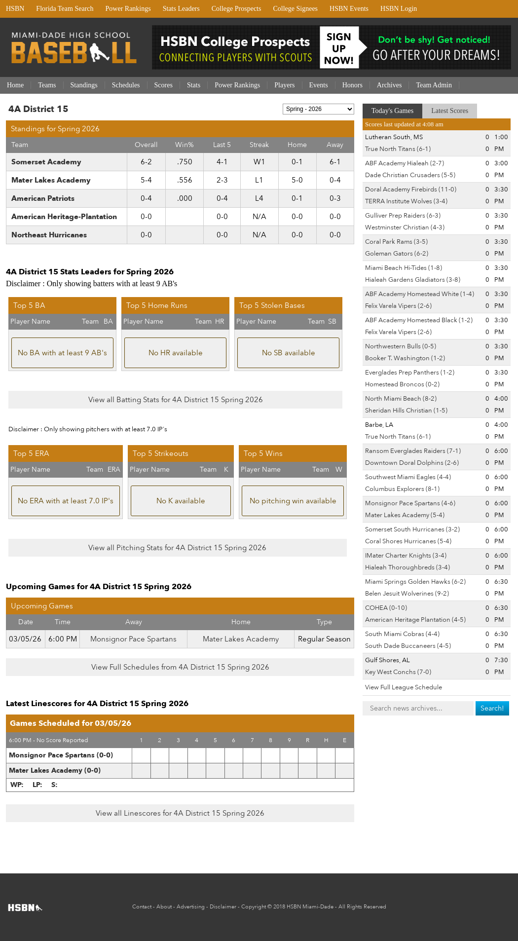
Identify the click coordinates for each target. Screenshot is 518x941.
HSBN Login (398, 8)
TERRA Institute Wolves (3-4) (406, 201)
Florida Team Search (64, 8)
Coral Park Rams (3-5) (396, 241)
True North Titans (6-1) (398, 149)
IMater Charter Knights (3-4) (405, 555)
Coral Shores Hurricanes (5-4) (408, 541)
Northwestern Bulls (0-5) (400, 346)
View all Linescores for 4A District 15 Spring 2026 (180, 813)
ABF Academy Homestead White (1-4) (419, 294)
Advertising (191, 906)
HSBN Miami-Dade (310, 906)
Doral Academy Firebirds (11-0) (410, 189)
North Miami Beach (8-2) (401, 398)
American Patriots (42, 198)
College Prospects (236, 8)
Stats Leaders (181, 8)
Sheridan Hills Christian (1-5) (406, 410)
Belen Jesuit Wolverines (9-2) (407, 593)
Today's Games (392, 110)
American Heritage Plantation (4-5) (415, 619)
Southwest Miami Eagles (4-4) (408, 477)
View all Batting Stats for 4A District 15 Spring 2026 (175, 400)
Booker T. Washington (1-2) (405, 358)
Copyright (253, 906)
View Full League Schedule (403, 687)
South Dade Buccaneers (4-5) (408, 645)
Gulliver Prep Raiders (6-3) (403, 215)
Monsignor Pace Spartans (133, 639)
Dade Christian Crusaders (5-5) (410, 175)
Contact (141, 906)
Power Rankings (128, 8)
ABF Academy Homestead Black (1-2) (419, 320)
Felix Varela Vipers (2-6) (398, 305)
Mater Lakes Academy (51, 180)
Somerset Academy (46, 162)
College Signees (295, 8)
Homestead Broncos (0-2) (402, 384)
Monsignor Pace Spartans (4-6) (410, 503)
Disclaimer (223, 906)
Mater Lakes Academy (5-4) (404, 515)
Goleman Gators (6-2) (396, 253)
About (164, 906)
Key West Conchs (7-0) (398, 672)
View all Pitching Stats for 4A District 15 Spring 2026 (177, 548)
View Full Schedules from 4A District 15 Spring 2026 (180, 667)
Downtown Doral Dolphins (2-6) (412, 462)
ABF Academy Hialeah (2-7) (404, 163)
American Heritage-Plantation (64, 217)
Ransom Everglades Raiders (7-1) (413, 451)
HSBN (15, 8)
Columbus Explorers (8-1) (402, 489)
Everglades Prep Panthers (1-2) (409, 372)
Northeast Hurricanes (49, 235)
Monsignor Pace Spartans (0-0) (61, 755)
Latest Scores (449, 110)
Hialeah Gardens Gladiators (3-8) (412, 279)
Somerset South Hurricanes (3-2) (412, 529)
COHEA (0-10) (386, 607)
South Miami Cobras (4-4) (402, 634)
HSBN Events (349, 8)
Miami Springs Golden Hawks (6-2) (415, 581)
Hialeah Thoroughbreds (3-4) (407, 567)
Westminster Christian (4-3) (404, 227)
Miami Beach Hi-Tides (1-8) (403, 267)
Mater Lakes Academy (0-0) (55, 770)
